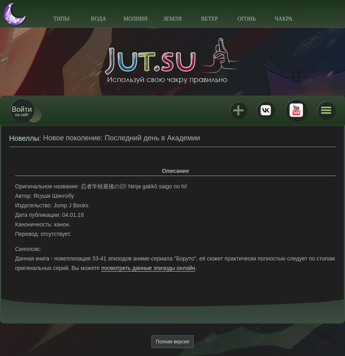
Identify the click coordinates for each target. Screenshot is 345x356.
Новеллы (24, 138)
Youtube (296, 110)
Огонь (247, 19)
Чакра (284, 19)
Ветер (209, 19)
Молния (135, 19)
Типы (61, 19)
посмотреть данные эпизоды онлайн (148, 268)
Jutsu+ (238, 110)
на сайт (22, 111)
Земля (172, 19)
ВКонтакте (266, 110)
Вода (98, 19)
